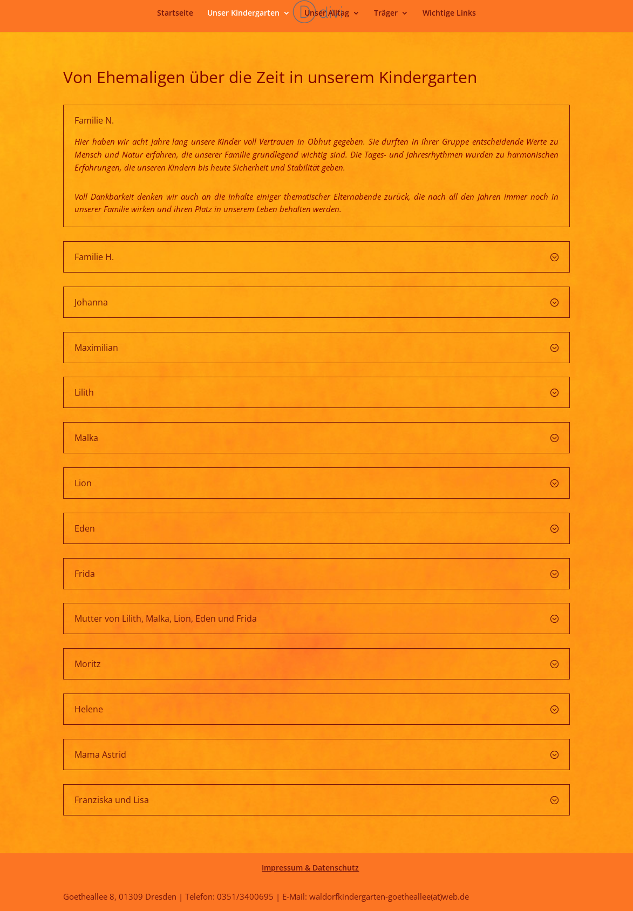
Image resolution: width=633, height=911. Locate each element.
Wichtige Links (449, 13)
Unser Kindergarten (243, 13)
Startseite (175, 13)
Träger (386, 13)
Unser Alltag (326, 13)
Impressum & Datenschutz (310, 867)
